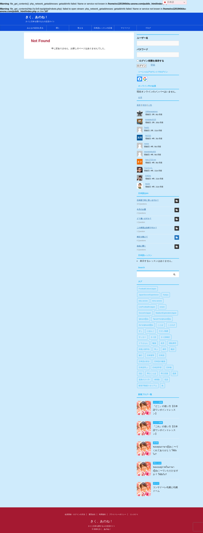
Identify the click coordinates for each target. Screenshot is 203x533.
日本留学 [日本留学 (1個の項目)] (150, 355)
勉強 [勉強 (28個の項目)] (154, 343)
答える (80, 28)
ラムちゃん (148, 168)
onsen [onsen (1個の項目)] (162, 307)
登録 (153, 65)
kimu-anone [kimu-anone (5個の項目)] (157, 301)
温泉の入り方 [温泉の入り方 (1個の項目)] (144, 379)
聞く (58, 28)
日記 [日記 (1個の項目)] (140, 373)
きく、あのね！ (36, 17)
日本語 (168, 2)
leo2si (147, 184)
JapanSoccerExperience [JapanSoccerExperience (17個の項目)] (149, 295)
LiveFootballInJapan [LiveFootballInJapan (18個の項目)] (147, 307)
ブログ (148, 28)
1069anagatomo (151, 112)
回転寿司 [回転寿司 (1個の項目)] (172, 343)
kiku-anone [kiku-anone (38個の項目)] (143, 301)
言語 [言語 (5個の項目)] (166, 379)
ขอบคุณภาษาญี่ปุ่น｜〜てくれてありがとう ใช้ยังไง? (165, 450)
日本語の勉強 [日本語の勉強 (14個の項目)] (159, 361)
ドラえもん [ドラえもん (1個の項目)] (143, 343)
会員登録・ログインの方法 (75, 514)
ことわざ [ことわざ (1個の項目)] (171, 325)
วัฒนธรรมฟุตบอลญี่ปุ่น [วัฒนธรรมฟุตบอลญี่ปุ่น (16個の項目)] (162, 319)
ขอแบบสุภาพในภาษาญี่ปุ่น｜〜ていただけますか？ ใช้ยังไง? (165, 471)
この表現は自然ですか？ (147, 228)
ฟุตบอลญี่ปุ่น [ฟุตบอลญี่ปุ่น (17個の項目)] (143, 319)
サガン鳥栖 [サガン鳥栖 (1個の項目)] (163, 331)
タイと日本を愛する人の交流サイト (101, 526)
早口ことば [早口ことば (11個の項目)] (151, 373)
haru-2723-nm (150, 160)
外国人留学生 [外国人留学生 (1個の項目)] (144, 349)
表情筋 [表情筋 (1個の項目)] (157, 379)
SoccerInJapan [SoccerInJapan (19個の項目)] (145, 313)
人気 (150, 105)
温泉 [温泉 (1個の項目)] (174, 373)
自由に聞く (141, 246)
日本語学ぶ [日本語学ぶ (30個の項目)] (143, 367)
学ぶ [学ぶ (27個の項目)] (156, 349)
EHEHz (148, 176)
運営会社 (92, 514)
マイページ (125, 28)
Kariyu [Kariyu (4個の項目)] (165, 295)
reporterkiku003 (150, 152)
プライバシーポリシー (117, 514)
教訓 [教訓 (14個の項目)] (172, 349)
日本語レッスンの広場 (103, 28)
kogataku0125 (150, 120)
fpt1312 (148, 136)
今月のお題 (141, 209)
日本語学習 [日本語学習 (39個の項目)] (157, 367)
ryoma (146, 144)
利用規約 (102, 514)
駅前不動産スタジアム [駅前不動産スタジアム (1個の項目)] (148, 386)
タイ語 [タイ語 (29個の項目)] (153, 337)
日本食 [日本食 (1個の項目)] (169, 367)
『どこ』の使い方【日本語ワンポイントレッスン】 (165, 410)
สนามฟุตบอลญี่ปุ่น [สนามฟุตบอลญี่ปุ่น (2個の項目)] (146, 325)
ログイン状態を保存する (150, 61)
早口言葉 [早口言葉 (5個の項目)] (164, 373)
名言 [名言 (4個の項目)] (162, 343)
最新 (139, 105)
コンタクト (134, 514)
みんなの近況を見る (35, 28)
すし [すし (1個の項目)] (140, 331)
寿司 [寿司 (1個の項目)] (164, 349)
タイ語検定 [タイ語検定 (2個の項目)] (165, 337)
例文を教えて (142, 237)
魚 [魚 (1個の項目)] (162, 386)
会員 (140, 97)
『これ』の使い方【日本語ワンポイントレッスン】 (165, 430)
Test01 (146, 128)
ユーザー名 (142, 38)
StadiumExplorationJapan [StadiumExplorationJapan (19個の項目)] (165, 313)
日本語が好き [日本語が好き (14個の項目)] (144, 361)
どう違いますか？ (144, 218)
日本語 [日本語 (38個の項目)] (161, 355)
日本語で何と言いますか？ (148, 200)
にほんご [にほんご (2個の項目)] (150, 331)
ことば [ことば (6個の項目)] (160, 325)
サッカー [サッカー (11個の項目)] (142, 337)
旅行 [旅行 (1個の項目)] (140, 355)
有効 (144, 105)
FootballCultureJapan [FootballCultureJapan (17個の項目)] (147, 289)
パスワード (142, 49)
